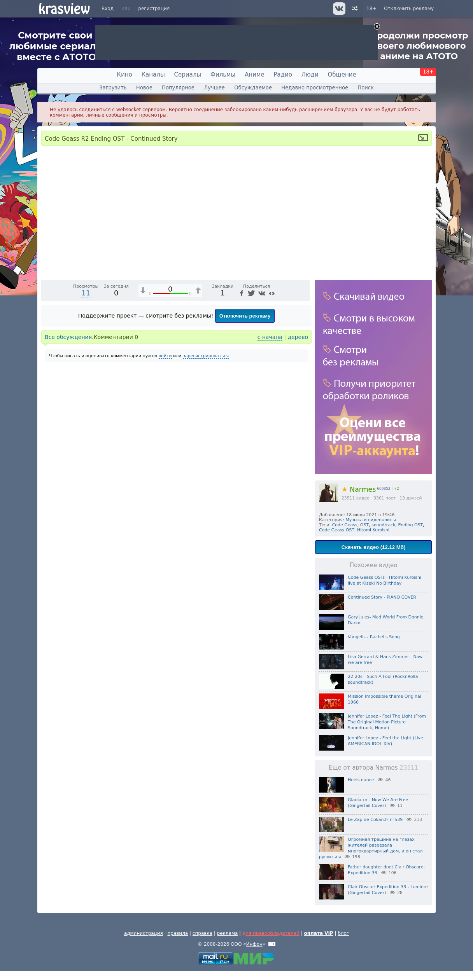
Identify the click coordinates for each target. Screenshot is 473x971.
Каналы (153, 74)
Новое (144, 88)
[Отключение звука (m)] (267, 418)
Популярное (178, 88)
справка (202, 933)
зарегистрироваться (206, 501)
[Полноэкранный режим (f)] (302, 418)
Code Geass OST (336, 530)
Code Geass (344, 524)
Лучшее (214, 88)
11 (85, 439)
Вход (108, 8)
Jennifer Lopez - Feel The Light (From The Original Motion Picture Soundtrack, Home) (387, 722)
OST (364, 524)
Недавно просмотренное (314, 88)
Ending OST (410, 524)
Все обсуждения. (69, 483)
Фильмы (222, 74)
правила (177, 933)
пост (390, 498)
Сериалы (187, 74)
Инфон (254, 944)
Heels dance (361, 779)
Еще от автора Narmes (373, 767)
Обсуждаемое (253, 88)
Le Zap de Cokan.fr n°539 (375, 819)
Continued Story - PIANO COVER (382, 597)
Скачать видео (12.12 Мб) (374, 547)
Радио (282, 74)
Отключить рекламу (409, 8)
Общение (342, 74)
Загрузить (113, 88)
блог (343, 933)
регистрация (154, 8)
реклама (227, 933)
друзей (414, 498)
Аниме (254, 74)
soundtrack (383, 524)
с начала (270, 483)
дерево (297, 483)
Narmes (359, 489)
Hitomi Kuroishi (373, 530)
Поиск (365, 88)
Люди (310, 74)
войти (165, 501)
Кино (124, 74)
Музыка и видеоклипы (370, 519)
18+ (371, 8)
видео (363, 498)
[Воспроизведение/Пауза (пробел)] (47, 418)
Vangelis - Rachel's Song (374, 636)
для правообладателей (271, 933)
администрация (143, 933)
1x (254, 419)
